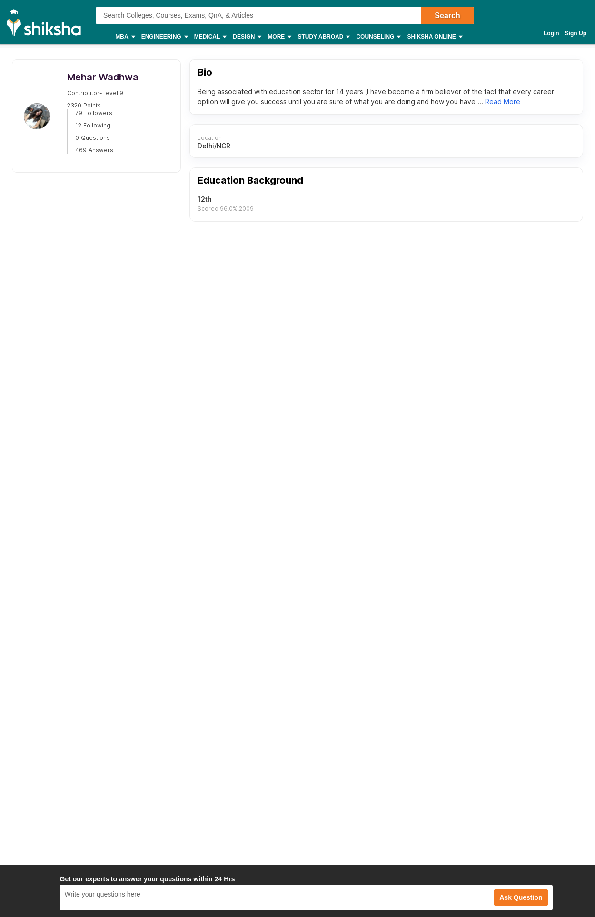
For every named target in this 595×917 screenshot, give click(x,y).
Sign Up (575, 33)
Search (447, 15)
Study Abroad (323, 37)
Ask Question (520, 897)
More (279, 37)
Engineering (164, 37)
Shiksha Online (434, 37)
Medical (210, 37)
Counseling (378, 37)
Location (209, 138)
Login (551, 33)
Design (246, 37)
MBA (124, 37)
